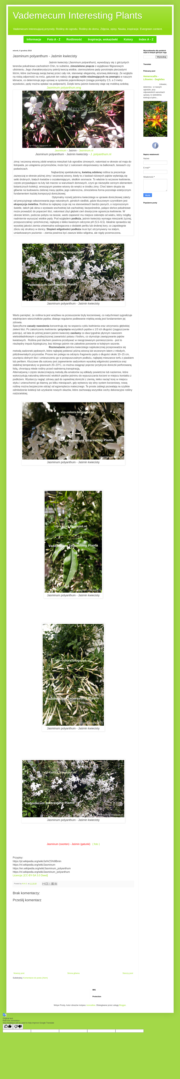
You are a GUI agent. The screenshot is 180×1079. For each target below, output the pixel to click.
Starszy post (127, 973)
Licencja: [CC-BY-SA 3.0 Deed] (30, 875)
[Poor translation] (18, 1026)
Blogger (122, 1005)
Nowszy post (19, 973)
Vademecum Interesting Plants (77, 15)
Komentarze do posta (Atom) (35, 978)
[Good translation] (8, 1026)
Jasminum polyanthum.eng (64, 87)
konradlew (91, 1005)
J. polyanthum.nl (100, 154)
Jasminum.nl (86, 150)
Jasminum (60, 150)
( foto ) (96, 844)
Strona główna (73, 973)
